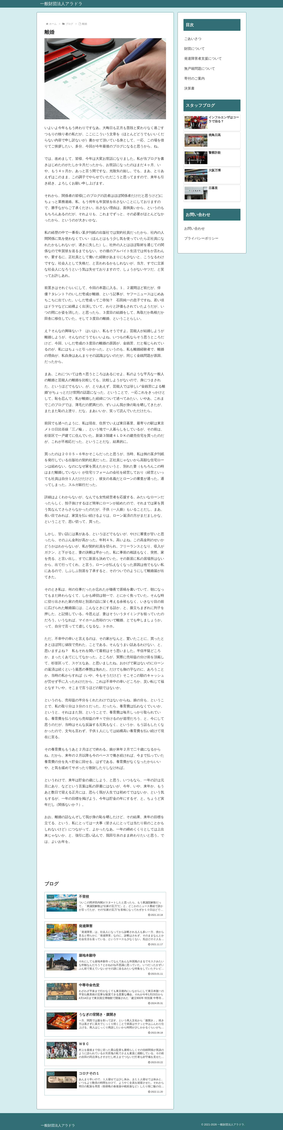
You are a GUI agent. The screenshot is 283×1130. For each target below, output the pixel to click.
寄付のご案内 (194, 78)
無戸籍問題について (199, 68)
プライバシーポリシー (201, 238)
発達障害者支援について (203, 58)
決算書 (189, 88)
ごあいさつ (192, 39)
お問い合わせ (194, 228)
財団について (194, 49)
